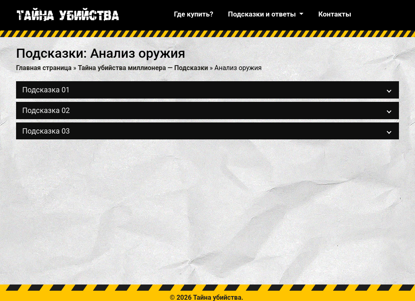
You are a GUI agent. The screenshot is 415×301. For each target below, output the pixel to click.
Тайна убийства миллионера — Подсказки (143, 68)
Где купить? (193, 14)
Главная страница (44, 68)
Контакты (334, 14)
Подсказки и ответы (263, 14)
